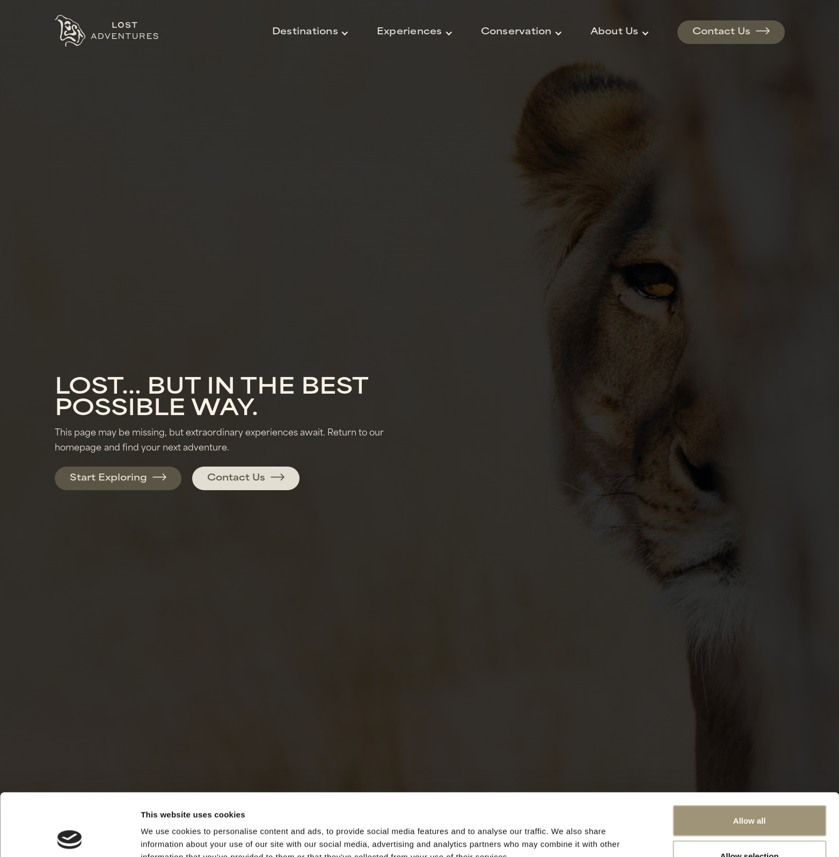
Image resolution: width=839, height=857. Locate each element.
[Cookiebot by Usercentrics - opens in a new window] (69, 836)
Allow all (749, 758)
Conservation (516, 32)
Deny (750, 828)
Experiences (409, 32)
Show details (563, 829)
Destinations (305, 32)
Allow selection (749, 793)
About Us (614, 32)
